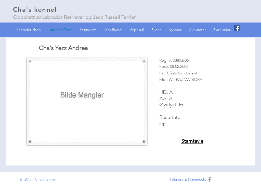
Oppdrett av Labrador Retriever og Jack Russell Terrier (74, 17)
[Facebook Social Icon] (237, 28)
